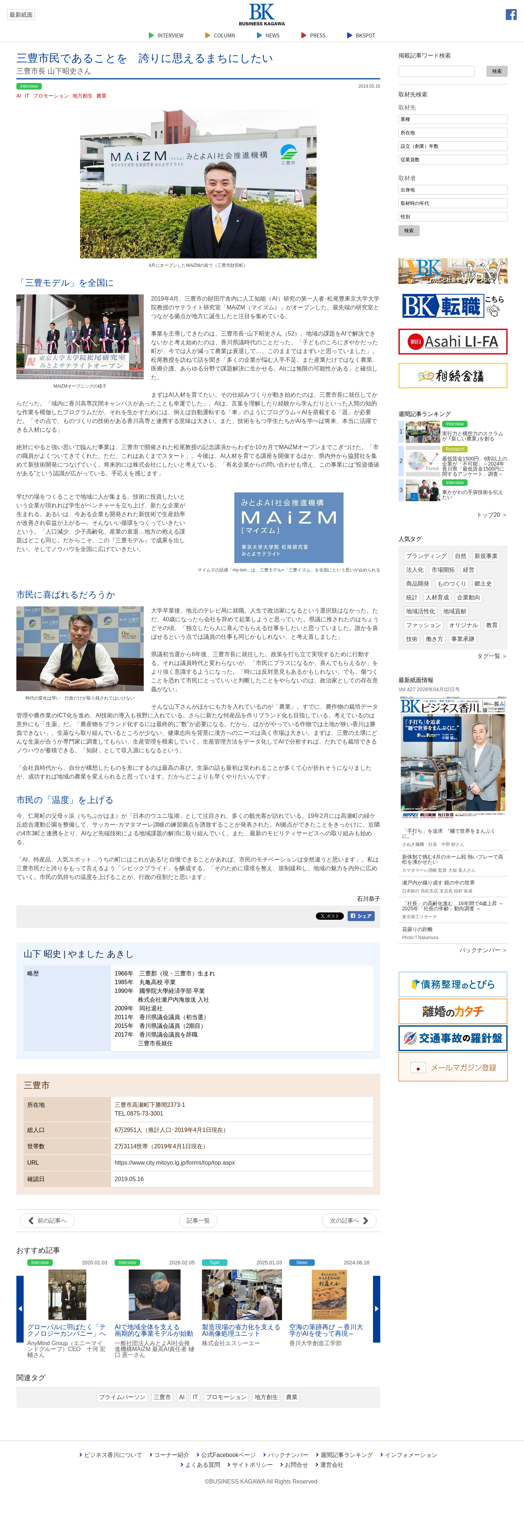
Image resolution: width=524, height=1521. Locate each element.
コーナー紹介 (169, 1455)
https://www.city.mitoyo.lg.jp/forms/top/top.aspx (175, 1163)
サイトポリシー (250, 1465)
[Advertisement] (453, 1199)
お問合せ (294, 1465)
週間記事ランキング (344, 1455)
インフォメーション (408, 1455)
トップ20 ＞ (492, 515)
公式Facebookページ (226, 1455)
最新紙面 (21, 15)
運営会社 (329, 1465)
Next (376, 1309)
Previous (20, 1309)
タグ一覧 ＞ (492, 656)
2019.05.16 (129, 1179)
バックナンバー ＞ (484, 950)
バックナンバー (286, 1455)
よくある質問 (200, 1465)
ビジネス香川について (110, 1455)
